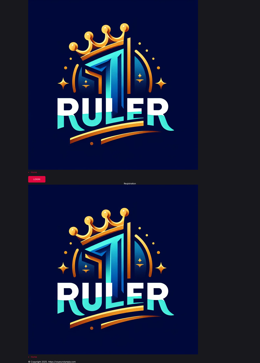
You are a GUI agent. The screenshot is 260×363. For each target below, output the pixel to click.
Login (36, 179)
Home (34, 172)
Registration (130, 183)
